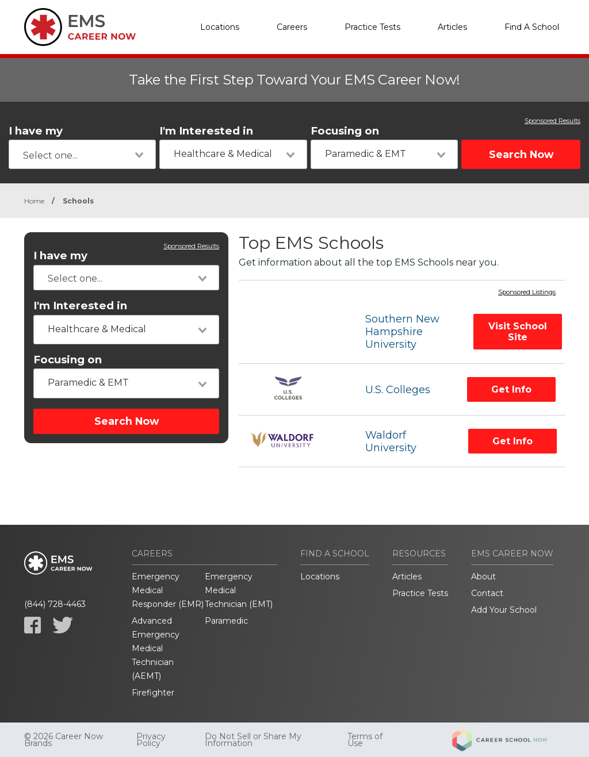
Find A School (531, 27)
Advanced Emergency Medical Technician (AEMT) (155, 648)
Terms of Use (365, 740)
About (483, 576)
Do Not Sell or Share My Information (253, 740)
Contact (487, 593)
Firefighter (153, 692)
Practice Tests (372, 27)
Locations (219, 27)
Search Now (521, 154)
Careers (292, 27)
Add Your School (504, 610)
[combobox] (82, 154)
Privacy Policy (151, 740)
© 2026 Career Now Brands (63, 740)
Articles (452, 27)
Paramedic (226, 621)
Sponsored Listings (527, 292)
